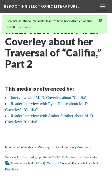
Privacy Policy (81, 163)
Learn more (24, 27)
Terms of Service (58, 163)
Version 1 (11, 157)
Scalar (31, 163)
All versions (74, 157)
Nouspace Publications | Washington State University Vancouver (48, 147)
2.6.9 (40, 163)
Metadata (90, 157)
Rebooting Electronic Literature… (42, 6)
